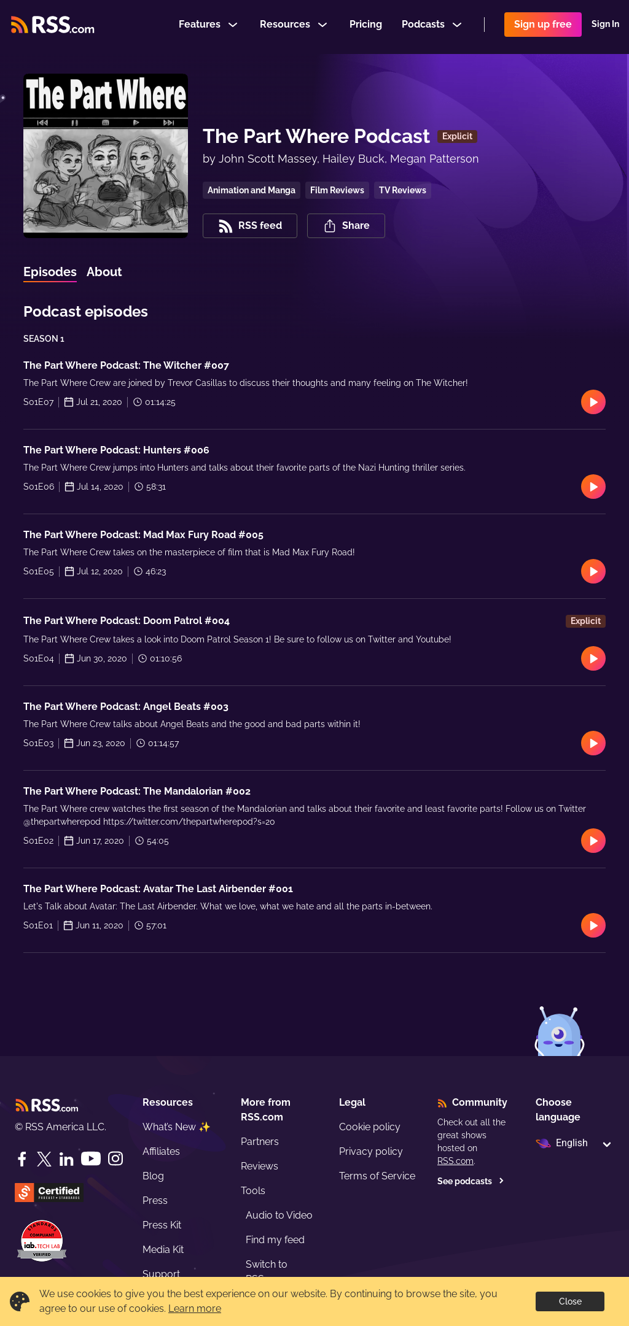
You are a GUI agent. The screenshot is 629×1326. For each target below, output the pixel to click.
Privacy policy (371, 1151)
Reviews (259, 1166)
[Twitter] (44, 1159)
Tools (253, 1191)
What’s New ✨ (177, 1127)
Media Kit (163, 1249)
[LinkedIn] (66, 1159)
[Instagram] (115, 1158)
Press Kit (162, 1225)
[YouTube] (91, 1158)
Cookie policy (369, 1127)
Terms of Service (377, 1176)
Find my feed (275, 1240)
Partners (260, 1141)
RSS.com (455, 1161)
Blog (153, 1176)
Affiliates (161, 1151)
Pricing (366, 27)
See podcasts (470, 1181)
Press (155, 1200)
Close (570, 1301)
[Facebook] (22, 1159)
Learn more (194, 1308)
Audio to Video (279, 1215)
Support (161, 1274)
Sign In (605, 27)
